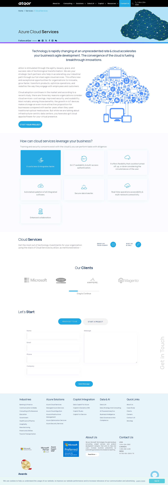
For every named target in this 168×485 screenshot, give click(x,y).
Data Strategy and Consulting (110, 415)
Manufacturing (25, 434)
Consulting (67, 3)
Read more (92, 461)
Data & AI (90, 3)
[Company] (53, 378)
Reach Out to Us (68, 328)
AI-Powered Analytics (107, 418)
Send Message (84, 391)
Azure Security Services (54, 430)
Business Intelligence (107, 421)
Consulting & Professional (29, 417)
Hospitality (23, 430)
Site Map (130, 428)
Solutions (80, 3)
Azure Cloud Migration (54, 417)
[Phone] (53, 366)
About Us (56, 3)
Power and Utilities (26, 437)
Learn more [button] (140, 481)
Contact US (131, 425)
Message (87, 337)
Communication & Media (28, 414)
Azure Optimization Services (56, 427)
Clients (129, 418)
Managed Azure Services (55, 414)
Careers (129, 421)
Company (30, 373)
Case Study (131, 415)
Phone (29, 361)
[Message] (110, 355)
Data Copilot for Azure (81, 411)
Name (29, 337)
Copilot (101, 3)
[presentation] (98, 379)
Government (24, 424)
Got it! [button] (157, 481)
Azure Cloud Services (53, 411)
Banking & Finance (26, 411)
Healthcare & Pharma (27, 427)
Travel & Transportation (28, 440)
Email (29, 349)
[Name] (53, 343)
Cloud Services (41, 11)
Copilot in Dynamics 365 (81, 415)
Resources (112, 3)
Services (29, 11)
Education (23, 420)
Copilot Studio (78, 418)
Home (20, 11)
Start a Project (97, 328)
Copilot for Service (79, 421)
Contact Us (125, 3)
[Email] (53, 355)
